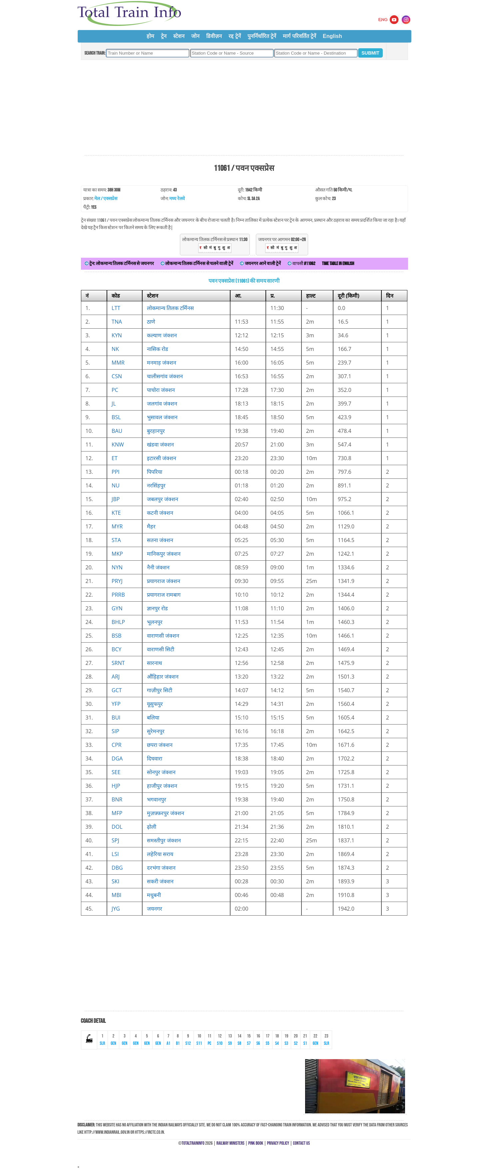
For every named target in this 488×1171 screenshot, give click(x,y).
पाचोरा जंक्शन (161, 390)
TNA (117, 321)
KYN (117, 335)
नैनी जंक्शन (158, 567)
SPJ (115, 840)
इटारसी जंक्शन (161, 458)
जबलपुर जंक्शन (162, 499)
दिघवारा (154, 758)
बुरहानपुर (156, 431)
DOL (117, 826)
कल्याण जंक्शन (162, 335)
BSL (116, 417)
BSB (116, 635)
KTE (116, 512)
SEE (116, 772)
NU (116, 485)
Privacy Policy (278, 1143)
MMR (118, 362)
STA (116, 540)
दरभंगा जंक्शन (161, 867)
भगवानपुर (156, 799)
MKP (117, 553)
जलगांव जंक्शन (162, 403)
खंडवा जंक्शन (160, 444)
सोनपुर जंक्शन (161, 772)
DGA (117, 758)
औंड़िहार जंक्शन (163, 676)
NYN (117, 567)
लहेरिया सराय (160, 854)
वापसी (301, 263)
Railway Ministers (230, 1143)
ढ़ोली (151, 826)
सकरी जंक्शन (160, 881)
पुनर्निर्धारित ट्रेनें (261, 36)
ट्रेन (164, 36)
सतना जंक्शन (160, 540)
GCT (117, 690)
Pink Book (255, 1143)
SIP (115, 731)
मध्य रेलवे (177, 198)
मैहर (151, 526)
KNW (118, 444)
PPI (116, 471)
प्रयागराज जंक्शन (163, 581)
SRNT (118, 663)
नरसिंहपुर (156, 485)
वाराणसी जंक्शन (163, 635)
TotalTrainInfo (193, 1143)
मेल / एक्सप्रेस (105, 198)
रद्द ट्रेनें (235, 36)
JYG (116, 908)
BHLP (118, 622)
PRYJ (117, 581)
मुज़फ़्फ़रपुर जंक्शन (165, 813)
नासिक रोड (157, 349)
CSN (117, 376)
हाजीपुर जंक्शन (162, 785)
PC (115, 390)
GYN (117, 608)
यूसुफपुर (155, 704)
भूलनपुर (155, 622)
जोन (195, 36)
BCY (116, 649)
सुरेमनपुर (156, 731)
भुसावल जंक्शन (162, 417)
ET (115, 458)
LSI (115, 854)
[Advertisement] (244, 107)
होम (150, 36)
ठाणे (151, 321)
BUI (116, 717)
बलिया (153, 717)
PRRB (118, 594)
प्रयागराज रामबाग (164, 594)
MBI (116, 895)
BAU (117, 431)
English (332, 36)
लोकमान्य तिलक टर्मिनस (170, 308)
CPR (117, 744)
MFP (117, 813)
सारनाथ (154, 663)
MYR (117, 526)
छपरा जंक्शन (160, 744)
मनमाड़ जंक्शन (161, 362)
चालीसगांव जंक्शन (165, 376)
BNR (117, 799)
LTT (116, 308)
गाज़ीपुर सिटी (159, 690)
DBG (117, 867)
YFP (116, 704)
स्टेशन (179, 36)
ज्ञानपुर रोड (157, 608)
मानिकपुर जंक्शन (164, 553)
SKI (115, 881)
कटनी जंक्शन (160, 512)
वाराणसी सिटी (160, 649)
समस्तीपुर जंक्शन (164, 840)
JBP (116, 499)
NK (115, 349)
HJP (116, 785)
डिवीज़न (214, 36)
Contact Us (301, 1143)
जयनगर (154, 908)
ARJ (116, 676)
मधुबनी (154, 895)
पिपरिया (154, 471)
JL (114, 403)
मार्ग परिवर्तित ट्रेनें (299, 36)
